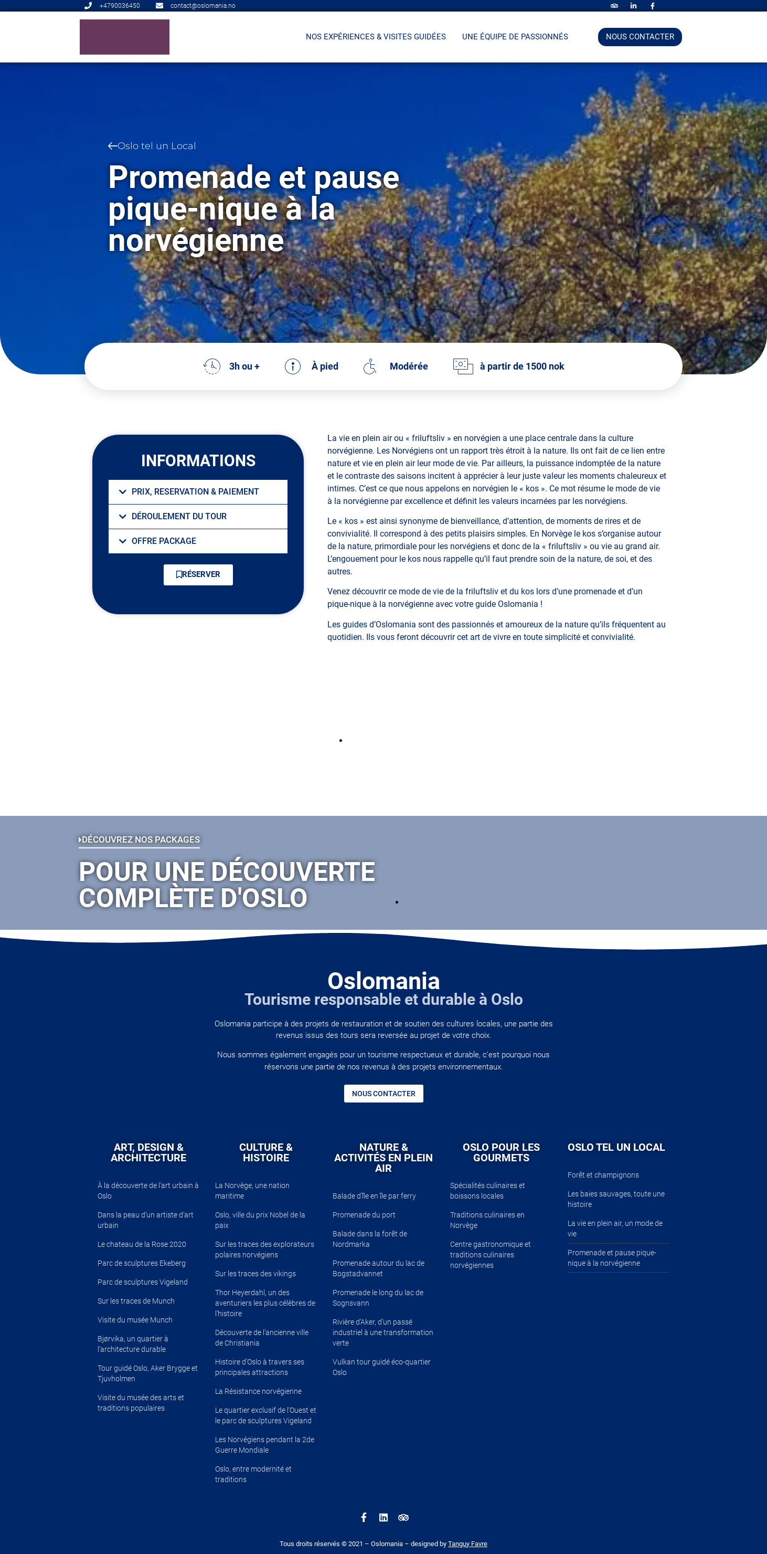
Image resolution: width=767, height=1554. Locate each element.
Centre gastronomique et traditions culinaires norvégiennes (490, 1254)
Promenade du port (364, 1215)
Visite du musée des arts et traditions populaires (141, 1402)
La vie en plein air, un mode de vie (615, 1228)
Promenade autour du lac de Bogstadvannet (378, 1268)
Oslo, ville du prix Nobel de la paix (260, 1220)
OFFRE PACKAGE (164, 541)
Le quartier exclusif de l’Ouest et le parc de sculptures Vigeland (265, 1415)
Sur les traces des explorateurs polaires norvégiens (264, 1249)
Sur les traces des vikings (255, 1273)
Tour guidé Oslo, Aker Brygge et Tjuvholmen (148, 1373)
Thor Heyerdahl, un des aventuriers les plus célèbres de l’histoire (265, 1303)
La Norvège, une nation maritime (252, 1190)
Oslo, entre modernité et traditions (253, 1474)
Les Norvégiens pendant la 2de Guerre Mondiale (264, 1444)
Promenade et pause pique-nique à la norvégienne (612, 1257)
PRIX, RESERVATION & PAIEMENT (195, 492)
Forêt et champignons (603, 1175)
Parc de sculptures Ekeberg (142, 1263)
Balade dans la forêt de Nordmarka (370, 1239)
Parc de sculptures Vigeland (143, 1282)
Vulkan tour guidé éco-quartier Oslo (382, 1367)
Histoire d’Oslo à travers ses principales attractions (259, 1367)
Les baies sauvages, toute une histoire (616, 1199)
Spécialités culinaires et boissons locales (487, 1190)
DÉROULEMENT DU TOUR (179, 516)
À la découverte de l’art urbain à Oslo (148, 1190)
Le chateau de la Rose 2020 (142, 1244)
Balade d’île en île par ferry (374, 1196)
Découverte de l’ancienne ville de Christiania (261, 1337)
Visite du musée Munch (135, 1320)
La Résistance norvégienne (258, 1391)
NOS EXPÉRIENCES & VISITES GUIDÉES (376, 36)
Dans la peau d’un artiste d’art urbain (146, 1220)
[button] (198, 492)
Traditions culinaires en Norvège (487, 1220)
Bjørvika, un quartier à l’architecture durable (133, 1344)
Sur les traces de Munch (136, 1301)
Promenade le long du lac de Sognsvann (378, 1297)
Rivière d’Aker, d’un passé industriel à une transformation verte (383, 1332)
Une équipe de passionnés (515, 36)
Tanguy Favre (467, 1544)
